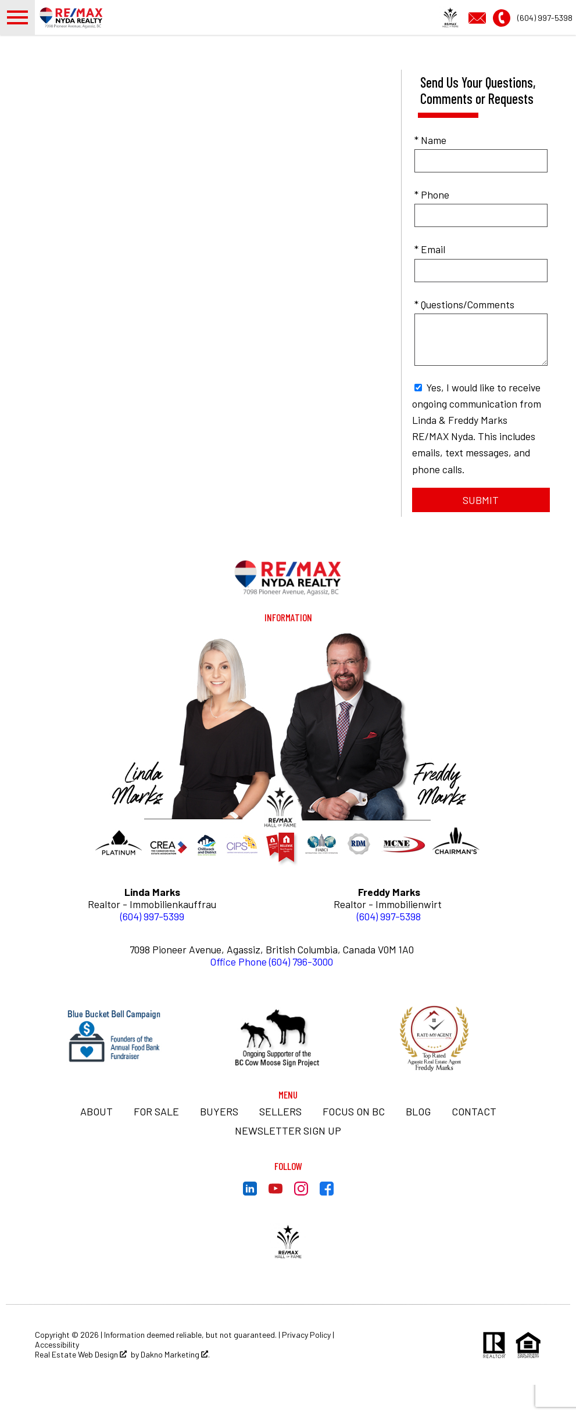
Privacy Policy (306, 1365)
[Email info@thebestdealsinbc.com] (480, 31)
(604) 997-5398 (389, 946)
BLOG (418, 1141)
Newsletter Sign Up (288, 1160)
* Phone (431, 224)
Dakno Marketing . (175, 1384)
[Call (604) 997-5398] (533, 31)
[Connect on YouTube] (275, 1221)
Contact (474, 1141)
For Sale (156, 1141)
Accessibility (57, 1375)
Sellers (280, 1141)
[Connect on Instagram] (301, 1221)
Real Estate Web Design (81, 1384)
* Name (430, 170)
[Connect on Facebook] (327, 1221)
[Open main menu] (17, 32)
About (96, 1141)
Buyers (219, 1141)
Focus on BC (354, 1141)
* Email (429, 279)
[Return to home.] (102, 32)
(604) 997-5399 (152, 946)
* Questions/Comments (464, 334)
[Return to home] (288, 607)
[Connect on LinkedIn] (250, 1221)
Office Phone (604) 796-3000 (271, 991)
